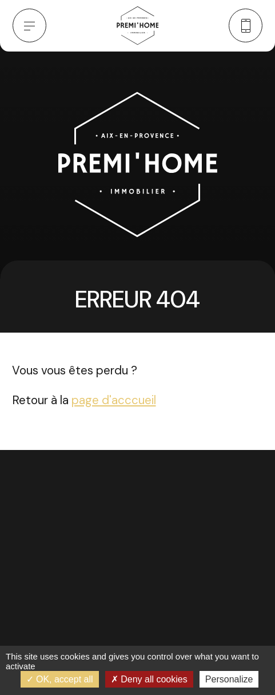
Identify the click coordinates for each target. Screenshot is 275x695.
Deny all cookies (149, 679)
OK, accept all (59, 679)
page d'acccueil (113, 400)
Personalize (229, 679)
